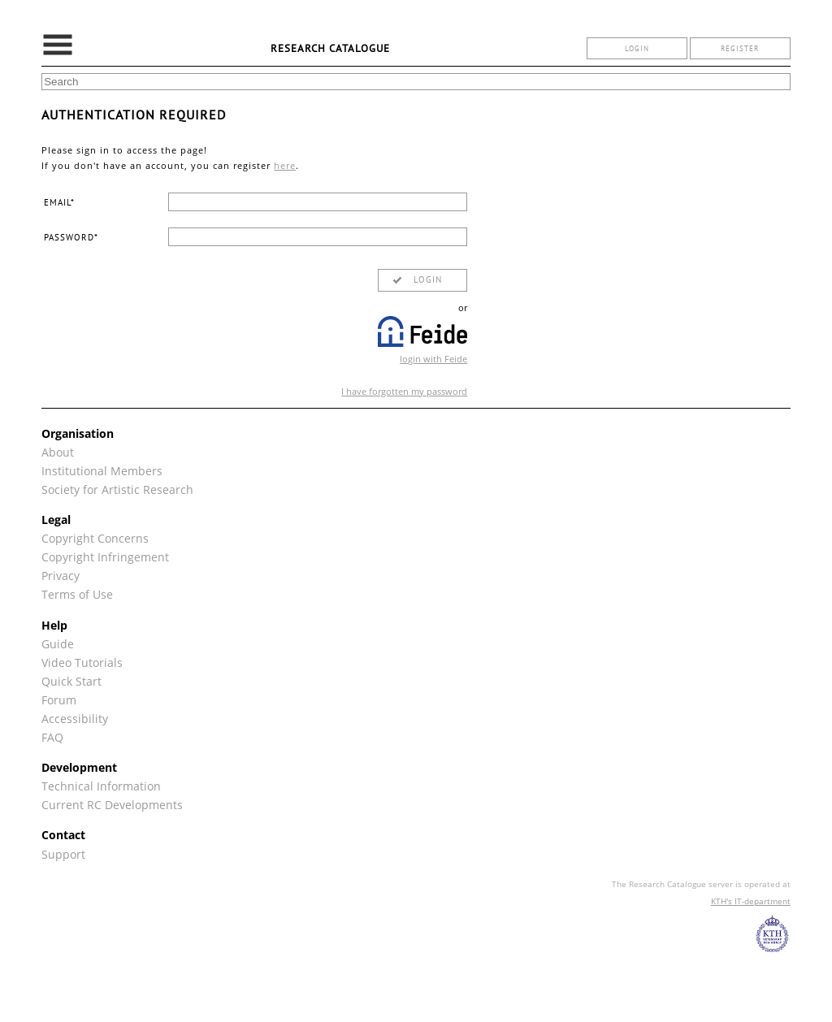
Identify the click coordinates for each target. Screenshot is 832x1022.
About (57, 452)
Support (63, 854)
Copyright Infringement (105, 557)
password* (71, 237)
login (637, 48)
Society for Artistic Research (117, 489)
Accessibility (74, 718)
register (740, 48)
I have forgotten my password (404, 391)
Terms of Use (77, 594)
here (285, 165)
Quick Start (71, 681)
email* (59, 202)
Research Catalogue (330, 48)
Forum (58, 700)
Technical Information (101, 786)
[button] (422, 280)
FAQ (52, 737)
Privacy (60, 575)
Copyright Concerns (95, 538)
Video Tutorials (82, 662)
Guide (57, 644)
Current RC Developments (112, 804)
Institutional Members (101, 471)
